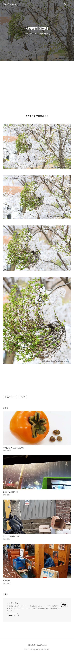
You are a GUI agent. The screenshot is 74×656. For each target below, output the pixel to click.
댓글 (5, 594)
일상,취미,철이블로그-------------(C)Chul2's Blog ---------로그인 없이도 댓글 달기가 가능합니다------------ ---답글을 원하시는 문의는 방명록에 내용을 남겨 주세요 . (34, 608)
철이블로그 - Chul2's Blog (37, 645)
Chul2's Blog (10, 4)
